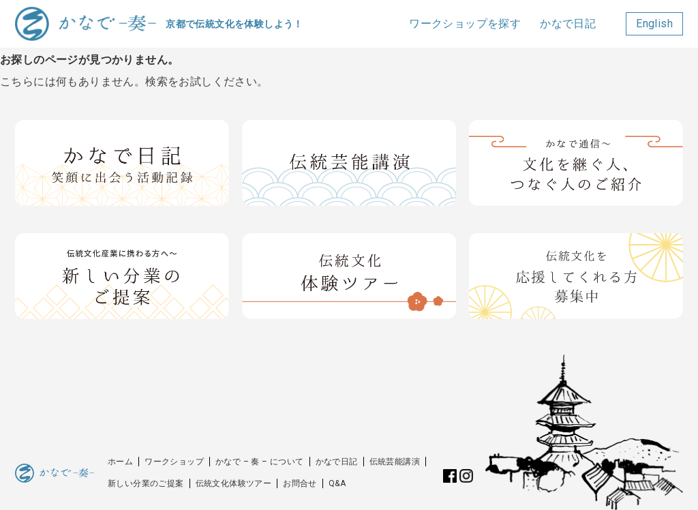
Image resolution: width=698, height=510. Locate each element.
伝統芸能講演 (394, 461)
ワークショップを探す (465, 23)
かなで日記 (568, 23)
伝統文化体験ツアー (234, 483)
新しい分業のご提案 (146, 483)
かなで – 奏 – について (259, 461)
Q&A (337, 483)
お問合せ (300, 483)
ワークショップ (174, 461)
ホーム (120, 461)
